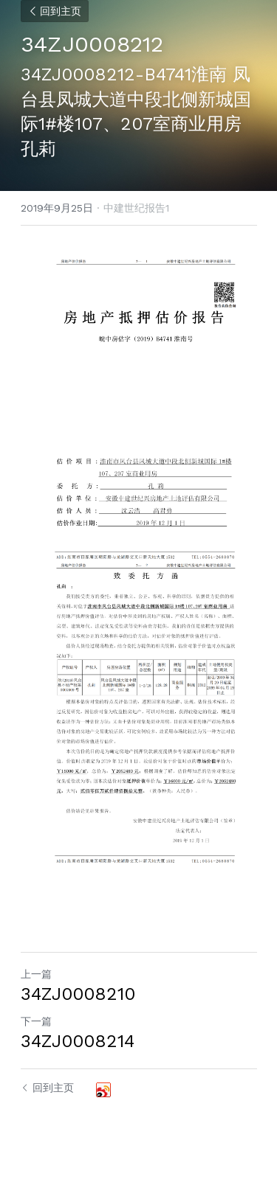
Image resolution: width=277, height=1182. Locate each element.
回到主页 (54, 11)
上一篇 (36, 974)
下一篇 (36, 1021)
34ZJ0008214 (77, 1041)
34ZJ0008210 (78, 994)
